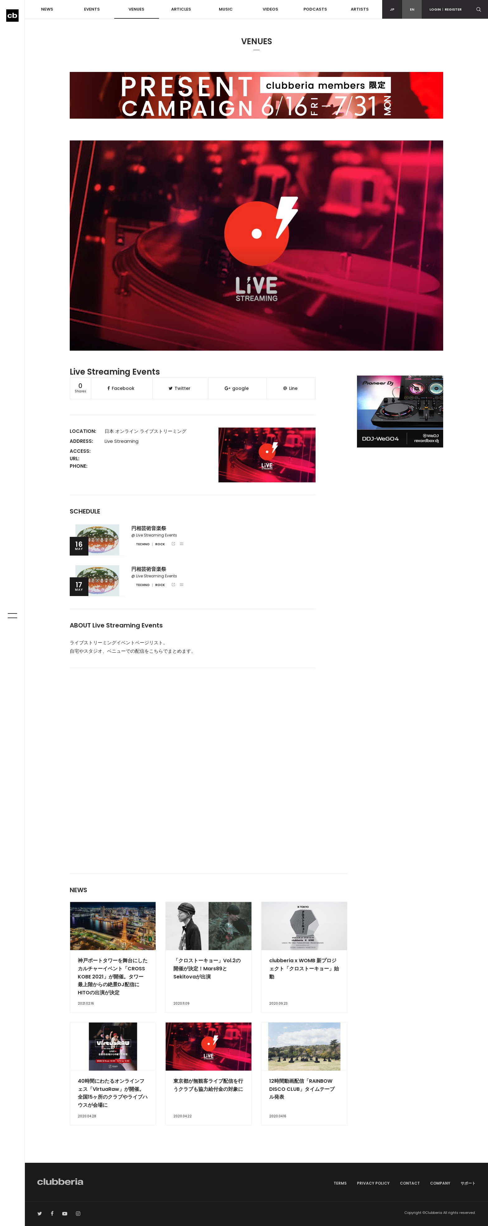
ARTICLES (181, 9)
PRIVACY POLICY (373, 1183)
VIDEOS (270, 9)
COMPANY (440, 1183)
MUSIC (226, 9)
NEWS (47, 9)
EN (412, 9)
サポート (468, 1183)
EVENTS (92, 9)
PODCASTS (315, 9)
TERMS (340, 1183)
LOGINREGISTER (445, 9)
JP (392, 9)
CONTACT (410, 1183)
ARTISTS (360, 9)
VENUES (136, 9)
